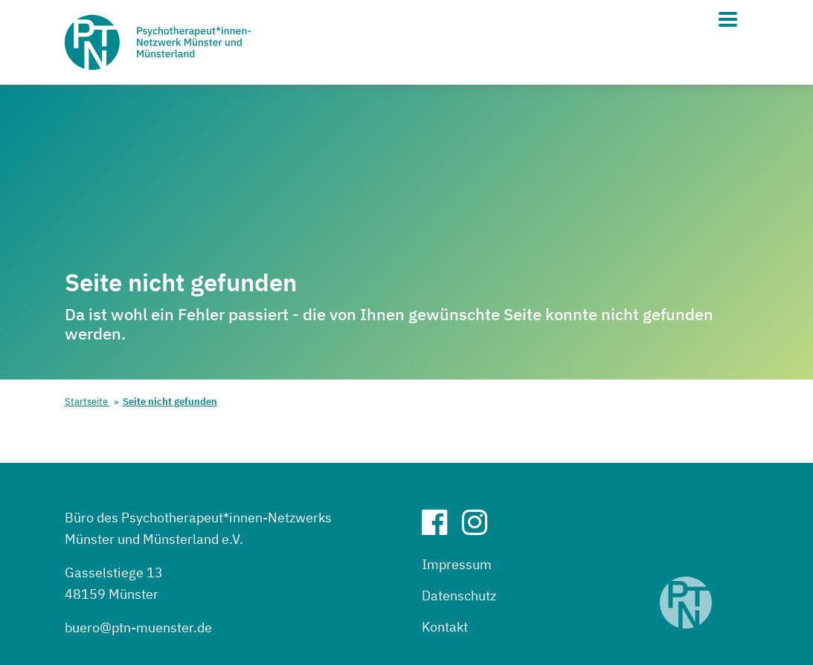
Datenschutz (459, 595)
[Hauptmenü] (728, 19)
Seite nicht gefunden (170, 401)
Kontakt (445, 626)
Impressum (457, 564)
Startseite (87, 401)
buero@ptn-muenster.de (138, 627)
